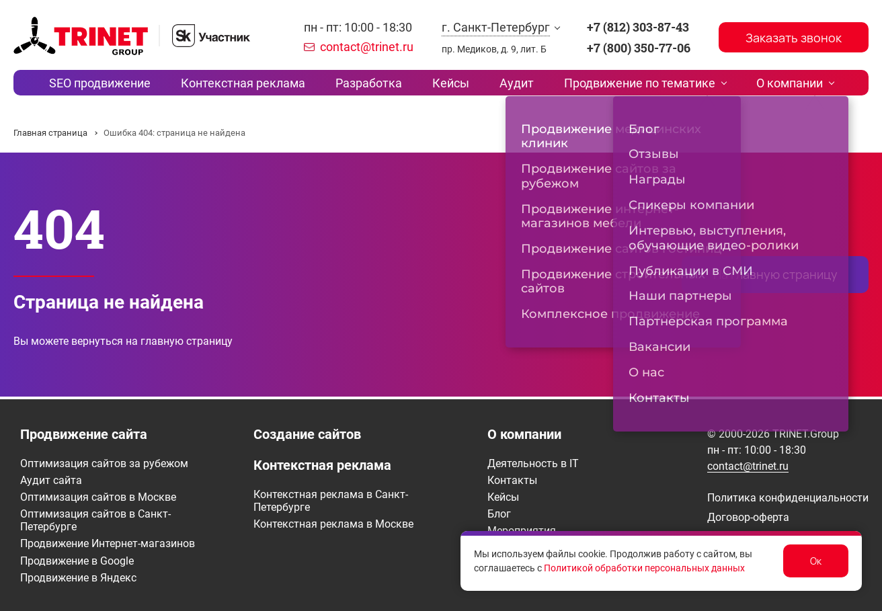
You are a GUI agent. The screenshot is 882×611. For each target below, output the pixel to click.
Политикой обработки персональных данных (644, 568)
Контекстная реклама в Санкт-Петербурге (330, 501)
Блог (499, 513)
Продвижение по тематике (622, 84)
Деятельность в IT (533, 463)
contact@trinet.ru (366, 47)
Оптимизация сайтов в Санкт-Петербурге (95, 520)
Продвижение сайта (83, 434)
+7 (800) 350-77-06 (638, 48)
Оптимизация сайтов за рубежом (104, 463)
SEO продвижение (126, 84)
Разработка (377, 84)
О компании (763, 84)
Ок (815, 561)
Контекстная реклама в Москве (333, 524)
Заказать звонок (794, 38)
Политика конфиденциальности (788, 497)
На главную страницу (775, 277)
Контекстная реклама (260, 84)
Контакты (512, 480)
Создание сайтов (307, 434)
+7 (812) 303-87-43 (638, 27)
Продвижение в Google (77, 561)
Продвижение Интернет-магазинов (107, 543)
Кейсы (450, 84)
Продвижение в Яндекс (78, 577)
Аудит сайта (51, 480)
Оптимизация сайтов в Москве (98, 497)
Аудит (508, 84)
